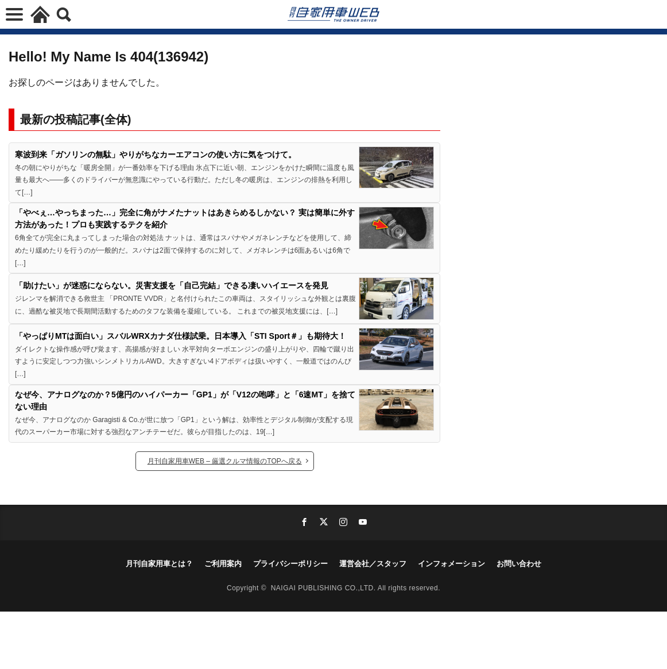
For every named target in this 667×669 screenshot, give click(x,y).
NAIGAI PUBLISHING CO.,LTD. (324, 588)
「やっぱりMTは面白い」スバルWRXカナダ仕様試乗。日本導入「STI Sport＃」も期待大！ (180, 336)
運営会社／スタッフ (372, 563)
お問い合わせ (519, 563)
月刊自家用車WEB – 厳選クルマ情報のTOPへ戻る (225, 461)
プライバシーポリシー (290, 563)
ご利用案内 (223, 563)
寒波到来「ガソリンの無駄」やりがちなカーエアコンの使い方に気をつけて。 (155, 154)
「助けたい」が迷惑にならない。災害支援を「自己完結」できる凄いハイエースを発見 (171, 285)
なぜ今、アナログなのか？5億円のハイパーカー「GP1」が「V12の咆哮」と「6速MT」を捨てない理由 (185, 400)
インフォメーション (451, 563)
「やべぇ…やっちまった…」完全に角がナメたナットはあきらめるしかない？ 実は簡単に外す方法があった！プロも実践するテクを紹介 (185, 218)
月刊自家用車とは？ (159, 563)
